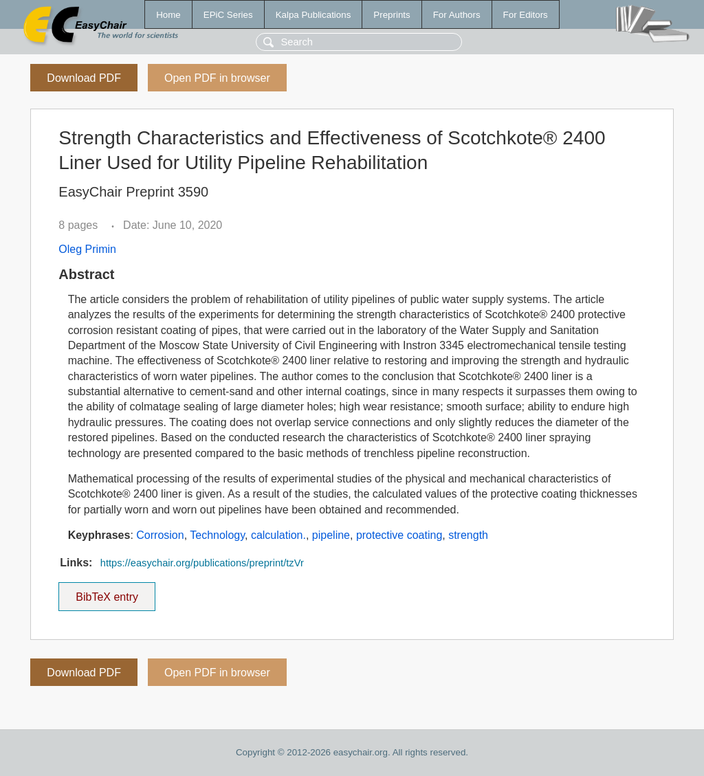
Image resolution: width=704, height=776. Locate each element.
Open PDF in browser (217, 78)
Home (168, 15)
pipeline (331, 535)
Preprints (391, 15)
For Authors (457, 15)
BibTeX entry (107, 592)
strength (468, 535)
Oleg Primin (87, 249)
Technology (217, 535)
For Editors (525, 15)
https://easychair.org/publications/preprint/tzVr (202, 562)
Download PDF (84, 78)
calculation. (278, 535)
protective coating (399, 535)
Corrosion (160, 535)
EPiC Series (228, 15)
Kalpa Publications (313, 15)
